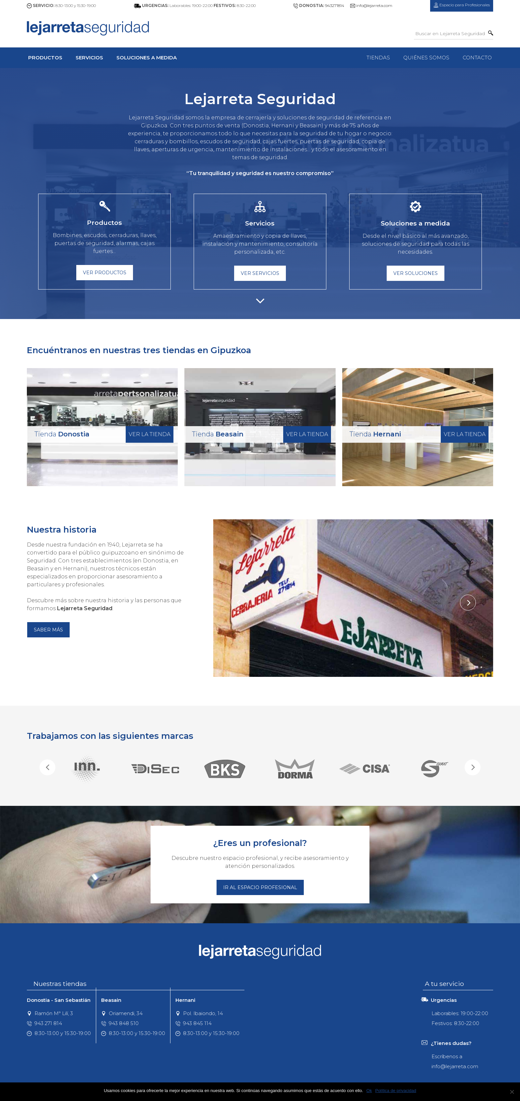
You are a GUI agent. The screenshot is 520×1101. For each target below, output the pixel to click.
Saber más (48, 630)
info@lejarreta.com (374, 5)
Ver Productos (104, 273)
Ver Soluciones (415, 273)
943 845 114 (193, 1023)
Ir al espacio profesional (260, 887)
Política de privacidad (395, 1090)
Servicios (89, 57)
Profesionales (461, 5)
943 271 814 (44, 1023)
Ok (369, 1090)
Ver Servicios (260, 273)
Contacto (477, 57)
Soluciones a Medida (146, 57)
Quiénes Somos (426, 57)
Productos (45, 57)
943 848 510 (120, 1023)
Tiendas (378, 57)
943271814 (334, 5)
